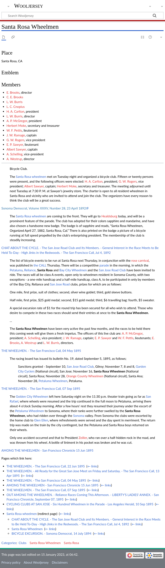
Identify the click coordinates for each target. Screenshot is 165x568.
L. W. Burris (14, 102)
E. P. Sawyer (14, 144)
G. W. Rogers (15, 140)
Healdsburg (109, 216)
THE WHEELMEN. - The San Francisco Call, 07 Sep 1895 (40, 388)
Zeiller (83, 438)
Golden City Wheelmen (32, 396)
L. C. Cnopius (15, 106)
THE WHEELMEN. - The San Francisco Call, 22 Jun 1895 (45, 466)
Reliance (30, 270)
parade (104, 265)
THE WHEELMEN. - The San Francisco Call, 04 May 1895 (41, 351)
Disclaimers (60, 562)
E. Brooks (13, 92)
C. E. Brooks (14, 97)
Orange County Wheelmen (84, 376)
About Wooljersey (36, 562)
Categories (8, 543)
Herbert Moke (16, 125)
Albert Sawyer (16, 149)
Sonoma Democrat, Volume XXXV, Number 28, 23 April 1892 (43, 208)
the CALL (40, 265)
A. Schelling (14, 154)
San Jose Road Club (112, 270)
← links (92, 466)
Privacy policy (10, 562)
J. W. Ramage (15, 135)
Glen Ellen (41, 420)
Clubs (22, 543)
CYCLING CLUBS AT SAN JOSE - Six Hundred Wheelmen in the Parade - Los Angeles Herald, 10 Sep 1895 (79, 504)
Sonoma (78, 415)
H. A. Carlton (15, 111)
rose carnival (140, 260)
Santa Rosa (45, 270)
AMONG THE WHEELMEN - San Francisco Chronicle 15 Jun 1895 (47, 450)
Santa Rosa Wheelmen (132, 313)
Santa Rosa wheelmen (31, 176)
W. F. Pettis (14, 130)
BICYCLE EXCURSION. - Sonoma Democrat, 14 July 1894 (51, 533)
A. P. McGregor (16, 121)
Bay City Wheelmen (73, 270)
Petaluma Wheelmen (53, 381)
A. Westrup (14, 159)
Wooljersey (28, 5)
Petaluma (16, 270)
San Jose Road (60, 284)
